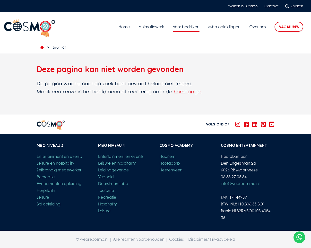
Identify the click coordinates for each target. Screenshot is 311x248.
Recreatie (46, 176)
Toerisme (106, 190)
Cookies (176, 239)
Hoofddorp (169, 163)
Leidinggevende (113, 170)
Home (124, 26)
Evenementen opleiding (59, 183)
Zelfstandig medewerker (59, 170)
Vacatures (289, 27)
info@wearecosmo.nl (240, 183)
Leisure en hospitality (55, 163)
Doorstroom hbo (113, 183)
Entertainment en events (59, 156)
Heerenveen (170, 170)
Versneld (106, 176)
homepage (187, 92)
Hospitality (46, 190)
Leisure (43, 197)
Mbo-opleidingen (224, 26)
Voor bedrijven (186, 26)
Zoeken (294, 6)
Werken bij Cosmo (243, 6)
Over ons (257, 26)
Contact (271, 6)
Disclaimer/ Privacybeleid (211, 239)
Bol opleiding (48, 204)
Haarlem (167, 156)
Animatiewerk (151, 26)
